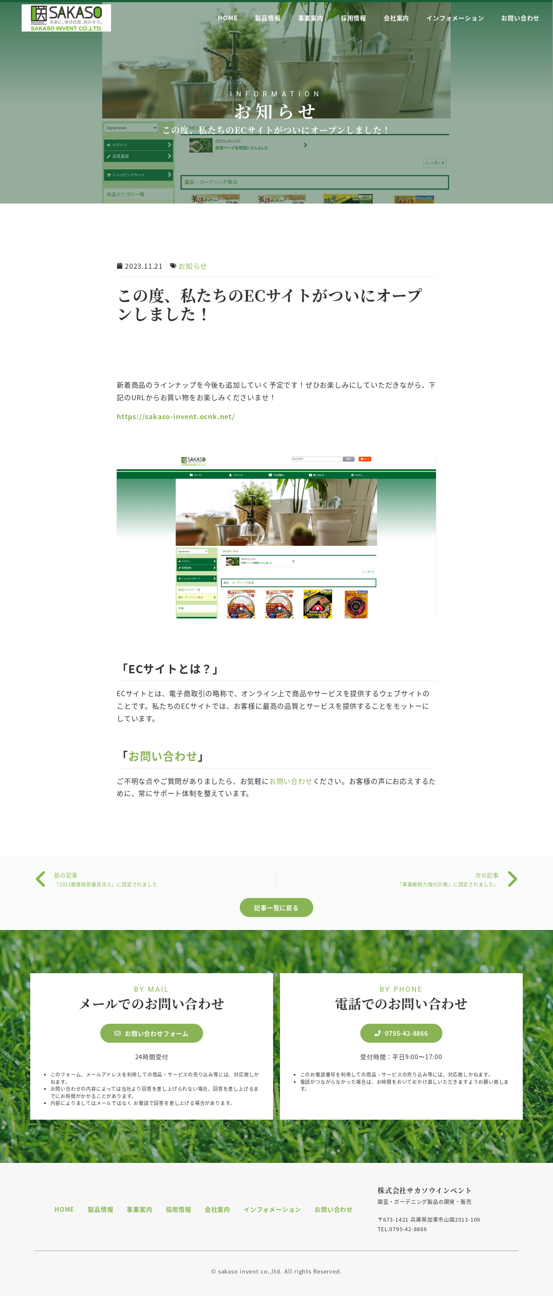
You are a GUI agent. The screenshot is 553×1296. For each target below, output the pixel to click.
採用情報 (353, 17)
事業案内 (311, 17)
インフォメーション (455, 17)
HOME (228, 17)
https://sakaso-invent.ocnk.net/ (176, 416)
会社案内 (396, 17)
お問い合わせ (520, 17)
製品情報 (267, 17)
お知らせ (277, 116)
